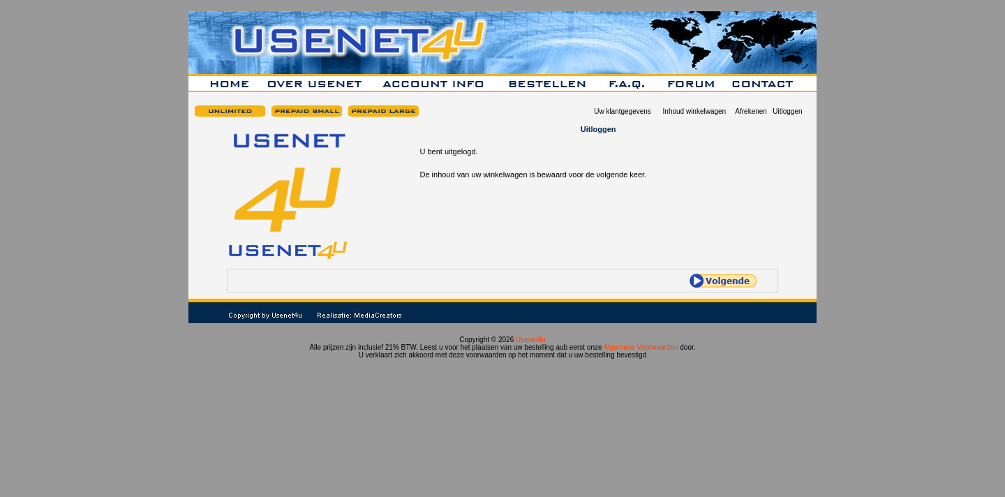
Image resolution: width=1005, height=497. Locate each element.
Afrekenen (751, 111)
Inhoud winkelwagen (695, 111)
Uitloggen (787, 111)
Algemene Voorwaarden (641, 347)
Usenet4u (531, 339)
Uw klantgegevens (622, 111)
